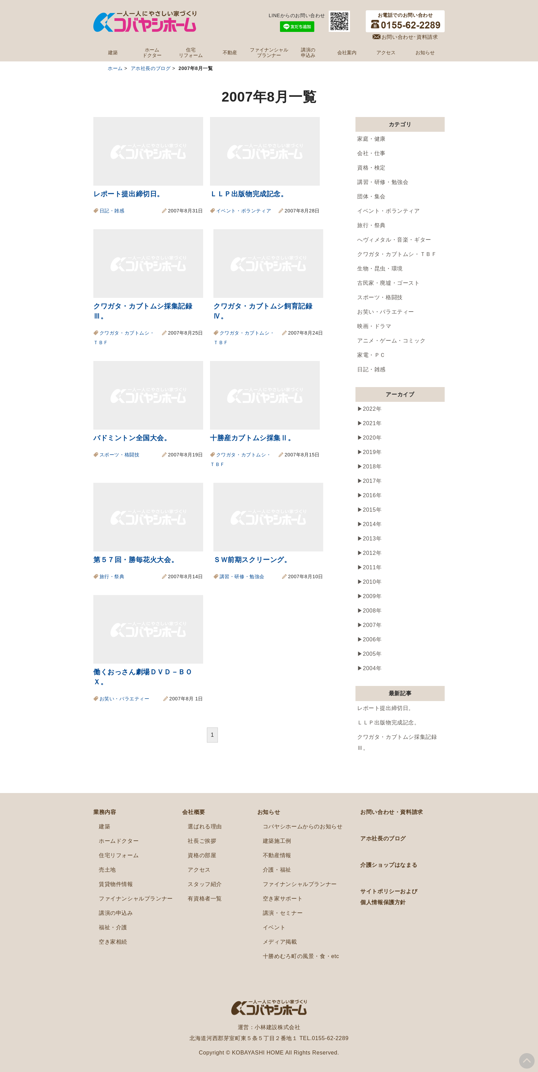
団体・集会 (371, 196)
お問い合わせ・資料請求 (391, 812)
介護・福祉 (277, 870)
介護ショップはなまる (388, 865)
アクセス (386, 52)
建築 (113, 52)
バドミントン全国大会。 (132, 438)
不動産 (230, 52)
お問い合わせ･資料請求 (410, 37)
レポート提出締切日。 (128, 194)
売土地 (107, 870)
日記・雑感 (112, 210)
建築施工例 (277, 841)
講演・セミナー (283, 913)
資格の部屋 (202, 855)
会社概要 (193, 812)
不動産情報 (277, 855)
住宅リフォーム (191, 52)
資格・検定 (371, 168)
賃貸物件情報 (116, 884)
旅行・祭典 (112, 576)
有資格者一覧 (205, 898)
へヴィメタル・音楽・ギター (394, 240)
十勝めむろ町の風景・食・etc (301, 956)
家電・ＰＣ (371, 355)
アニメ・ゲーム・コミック (391, 340)
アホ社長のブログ (383, 838)
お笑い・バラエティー (125, 698)
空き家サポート (283, 898)
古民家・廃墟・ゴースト (388, 283)
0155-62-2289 (330, 1038)
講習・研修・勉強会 (242, 576)
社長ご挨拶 (202, 841)
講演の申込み (308, 52)
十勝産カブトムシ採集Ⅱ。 (252, 438)
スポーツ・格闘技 (120, 454)
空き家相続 (113, 942)
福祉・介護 (113, 927)
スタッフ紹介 (205, 884)
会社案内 (346, 52)
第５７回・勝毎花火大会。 (135, 559)
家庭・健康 (371, 139)
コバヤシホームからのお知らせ (303, 826)
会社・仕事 (371, 153)
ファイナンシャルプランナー (269, 52)
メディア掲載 (280, 942)
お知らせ (425, 52)
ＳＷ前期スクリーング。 (252, 559)
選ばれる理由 (205, 826)
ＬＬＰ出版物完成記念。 (249, 194)
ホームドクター (152, 52)
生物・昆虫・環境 (380, 268)
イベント (274, 927)
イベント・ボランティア (243, 210)
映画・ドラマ (374, 326)
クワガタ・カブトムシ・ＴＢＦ (397, 254)
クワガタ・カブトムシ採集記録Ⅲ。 (397, 742)
